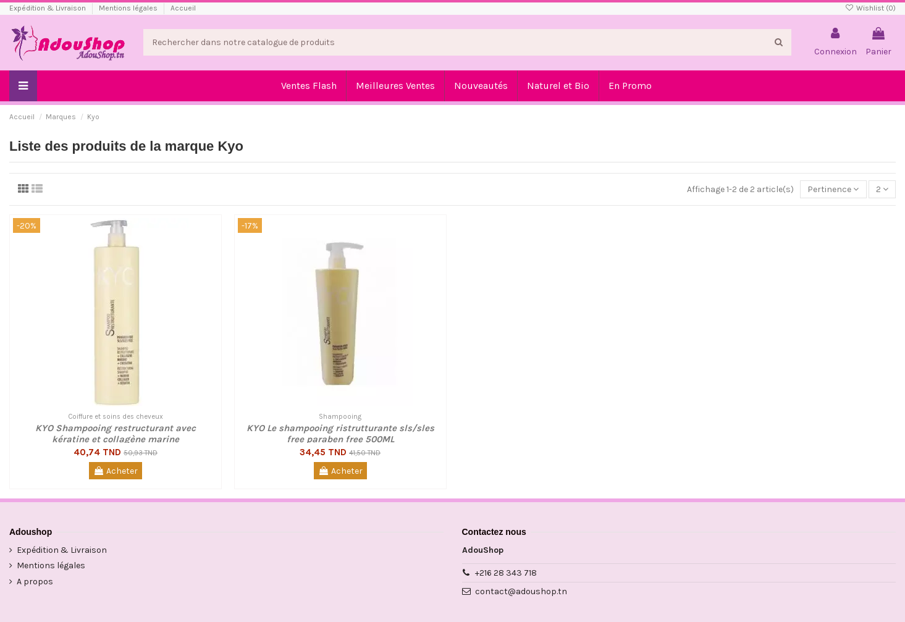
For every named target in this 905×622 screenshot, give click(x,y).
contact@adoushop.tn (521, 591)
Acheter (115, 471)
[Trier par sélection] (833, 189)
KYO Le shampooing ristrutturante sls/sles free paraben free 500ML (340, 433)
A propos (35, 581)
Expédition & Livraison (48, 8)
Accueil (183, 8)
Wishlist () (870, 8)
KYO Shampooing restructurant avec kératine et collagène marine (115, 433)
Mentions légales (129, 8)
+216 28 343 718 (506, 573)
